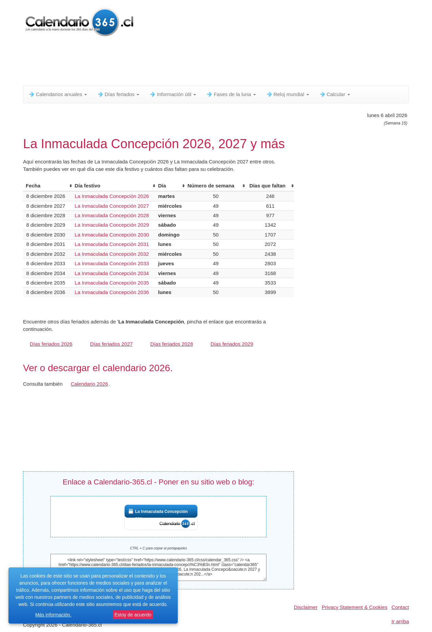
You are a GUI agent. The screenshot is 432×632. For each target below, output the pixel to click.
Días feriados (118, 94)
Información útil (172, 94)
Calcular (334, 94)
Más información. (53, 614)
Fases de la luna (231, 94)
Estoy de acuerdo (132, 614)
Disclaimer (306, 607)
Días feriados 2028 (171, 344)
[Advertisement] (187, 62)
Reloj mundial (287, 94)
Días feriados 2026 (51, 344)
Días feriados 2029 (232, 344)
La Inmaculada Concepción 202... (161, 515)
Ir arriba (400, 621)
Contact (400, 607)
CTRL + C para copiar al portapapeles (158, 548)
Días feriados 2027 (111, 344)
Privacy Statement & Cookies (354, 607)
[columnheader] (47, 185)
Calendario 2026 (89, 384)
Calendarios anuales (57, 94)
